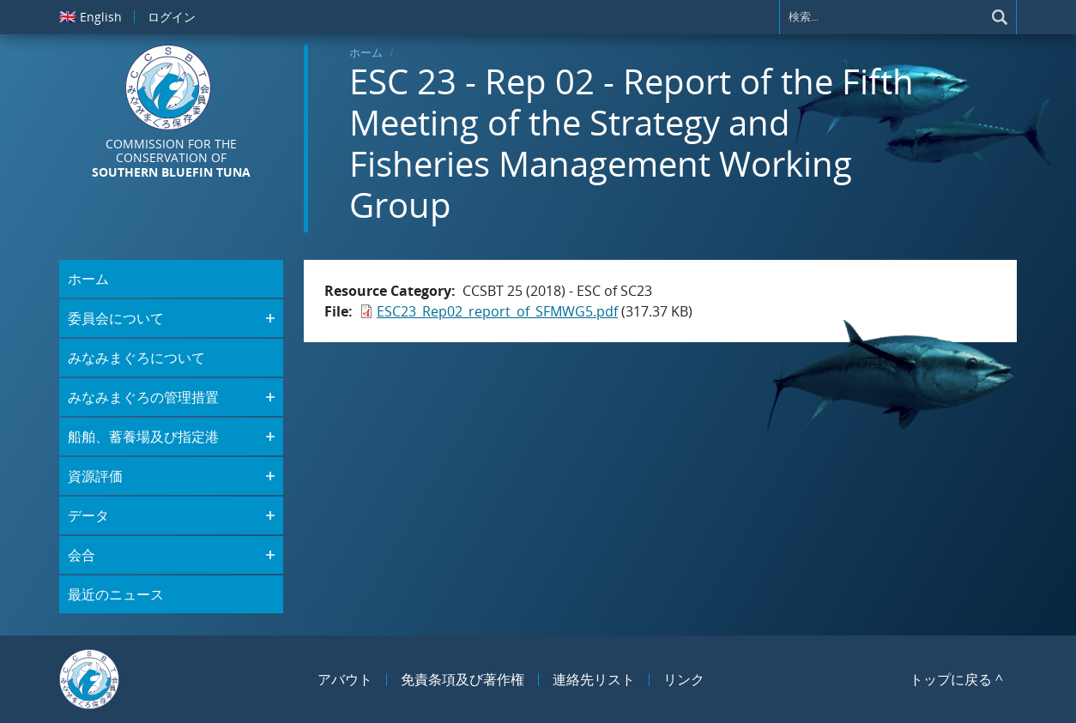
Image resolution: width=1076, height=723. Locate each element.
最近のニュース (116, 594)
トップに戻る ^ (956, 679)
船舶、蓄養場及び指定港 (143, 436)
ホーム (366, 52)
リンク (683, 679)
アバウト (344, 679)
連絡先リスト (594, 679)
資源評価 (95, 476)
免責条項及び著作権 (462, 679)
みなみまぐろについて (136, 357)
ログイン (172, 17)
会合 (81, 554)
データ (88, 515)
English (90, 16)
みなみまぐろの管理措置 (143, 397)
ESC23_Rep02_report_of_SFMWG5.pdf (497, 311)
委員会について (116, 318)
